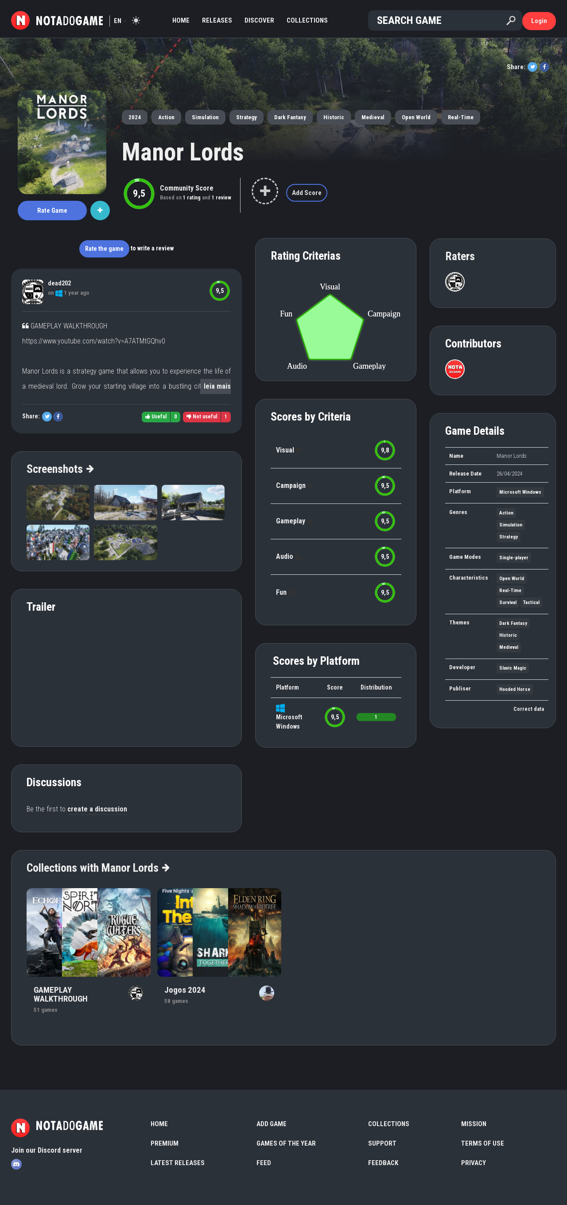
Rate (52, 210)
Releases (217, 20)
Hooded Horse (514, 689)
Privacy (473, 1163)
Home (181, 20)
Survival (508, 602)
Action (166, 117)
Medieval (372, 117)
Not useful (201, 416)
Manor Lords (183, 152)
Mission (473, 1124)
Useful (156, 416)
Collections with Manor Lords (98, 867)
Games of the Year (286, 1143)
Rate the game (104, 248)
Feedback (383, 1163)
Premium (165, 1143)
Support (382, 1143)
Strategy (246, 117)
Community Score (187, 188)
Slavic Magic (512, 668)
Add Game (271, 1124)
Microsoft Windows (520, 492)
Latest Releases (178, 1163)
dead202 (59, 283)
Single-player (513, 558)
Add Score (307, 193)
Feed (263, 1163)
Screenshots (60, 469)
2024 (134, 117)
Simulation (205, 117)
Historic (333, 117)
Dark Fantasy (290, 117)
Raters (460, 256)
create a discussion (97, 809)
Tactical (531, 602)
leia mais (217, 386)
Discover (259, 20)
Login (539, 21)
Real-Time (461, 117)
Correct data (528, 709)
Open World (416, 117)
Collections (307, 20)
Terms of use (482, 1143)
